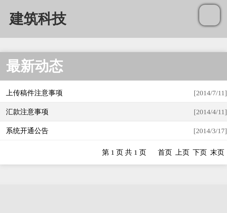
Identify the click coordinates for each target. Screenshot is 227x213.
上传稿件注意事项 (34, 93)
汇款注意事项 (27, 112)
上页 (182, 152)
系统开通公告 (27, 131)
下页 (200, 152)
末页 (217, 152)
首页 (165, 152)
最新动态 (34, 66)
